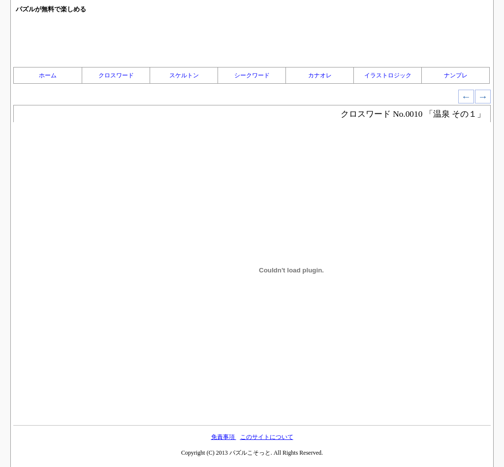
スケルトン (184, 75)
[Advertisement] (252, 40)
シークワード (252, 75)
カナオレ (320, 75)
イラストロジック (387, 75)
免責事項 (223, 437)
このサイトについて (266, 437)
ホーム (48, 75)
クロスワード (116, 75)
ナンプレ (456, 75)
